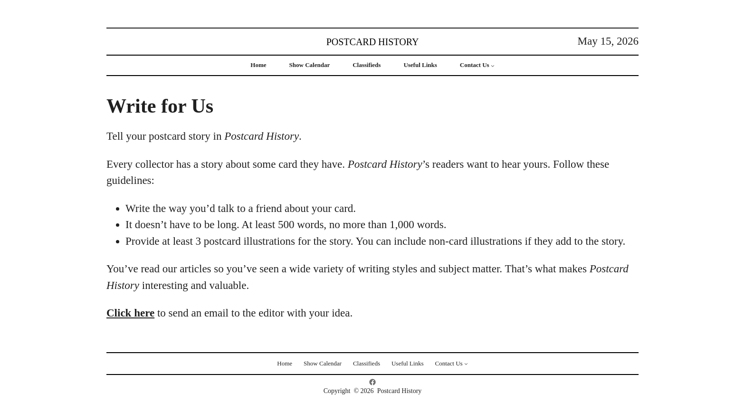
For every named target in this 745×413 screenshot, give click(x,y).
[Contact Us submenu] (493, 65)
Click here (130, 313)
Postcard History (372, 42)
